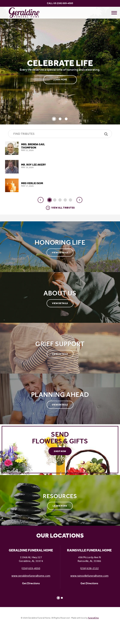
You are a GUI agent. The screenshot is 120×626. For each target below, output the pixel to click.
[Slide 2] (60, 119)
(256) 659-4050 (65, 3)
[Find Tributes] (60, 134)
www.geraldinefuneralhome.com (30, 575)
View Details (60, 252)
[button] (41, 200)
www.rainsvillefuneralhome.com (89, 575)
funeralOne (93, 618)
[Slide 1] (54, 119)
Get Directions (31, 583)
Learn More (60, 79)
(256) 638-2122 (89, 568)
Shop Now (60, 451)
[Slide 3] (66, 119)
